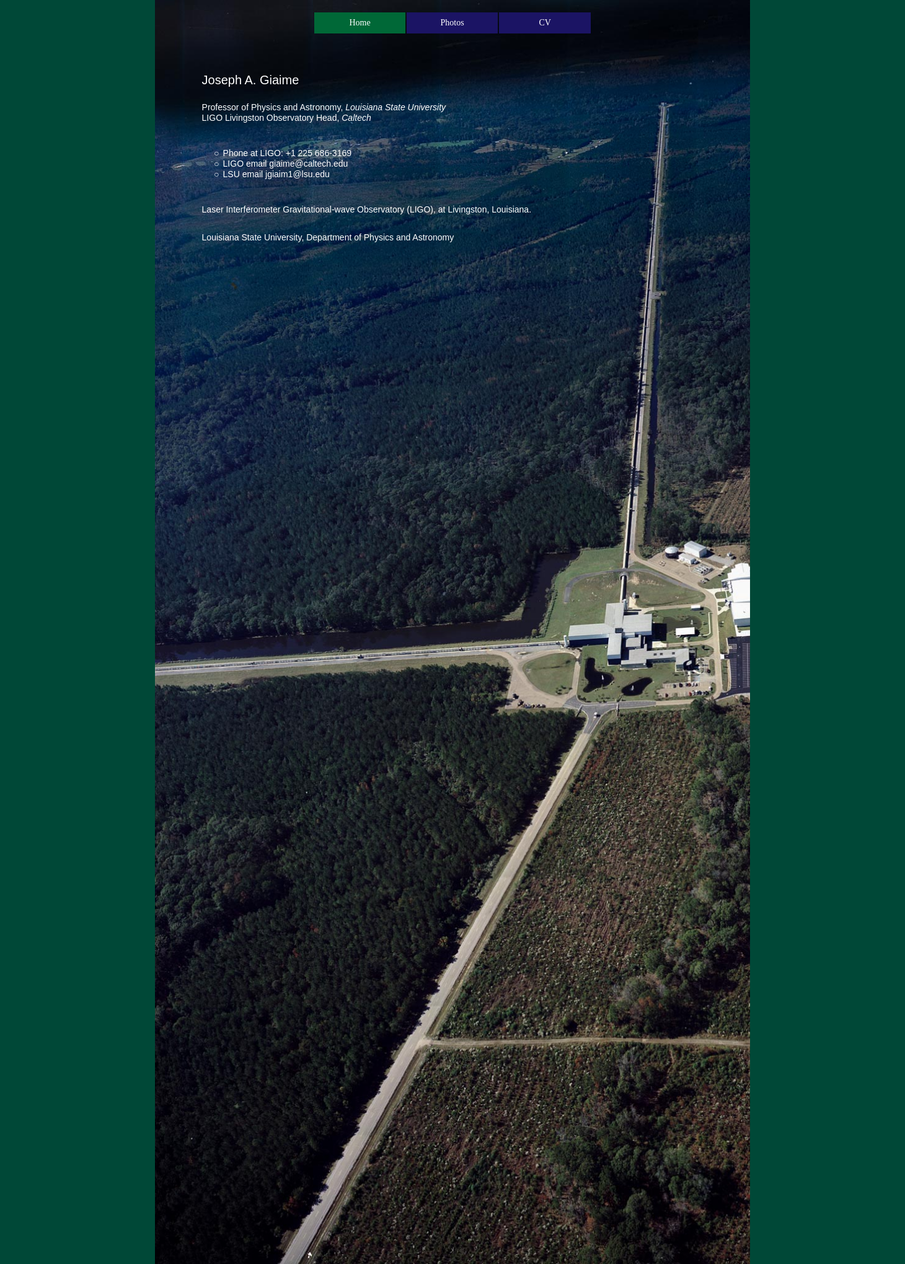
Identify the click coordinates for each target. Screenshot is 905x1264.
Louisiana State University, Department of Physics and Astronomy (328, 237)
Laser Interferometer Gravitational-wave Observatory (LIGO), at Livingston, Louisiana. (366, 209)
